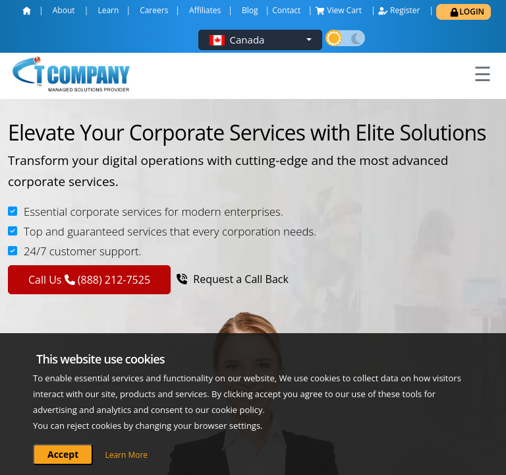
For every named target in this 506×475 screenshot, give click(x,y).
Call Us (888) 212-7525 (89, 279)
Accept (62, 454)
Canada (247, 39)
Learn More (126, 454)
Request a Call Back (233, 279)
